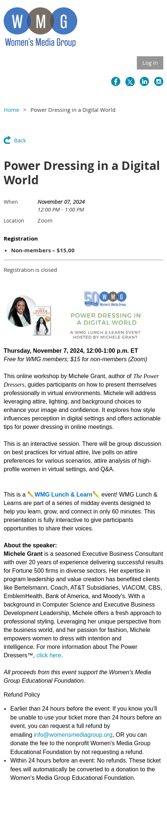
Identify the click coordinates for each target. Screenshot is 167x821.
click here (48, 655)
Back (20, 140)
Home (11, 109)
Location (14, 220)
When (11, 201)
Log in (150, 62)
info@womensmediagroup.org (73, 735)
